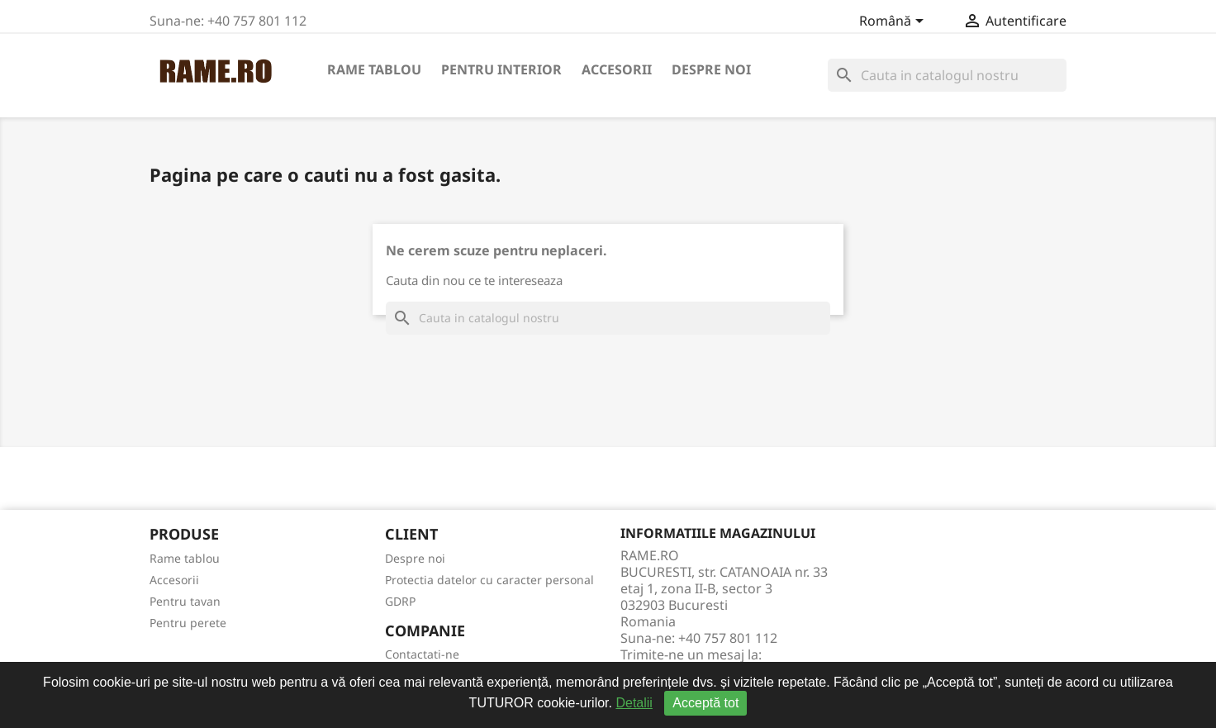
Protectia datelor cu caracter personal (489, 580)
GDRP (400, 601)
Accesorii (617, 69)
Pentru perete (188, 622)
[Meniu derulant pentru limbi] (894, 22)
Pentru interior (501, 69)
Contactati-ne (422, 654)
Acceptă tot (705, 703)
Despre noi (711, 69)
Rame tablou (374, 69)
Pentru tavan (185, 601)
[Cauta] (947, 75)
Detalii (633, 703)
